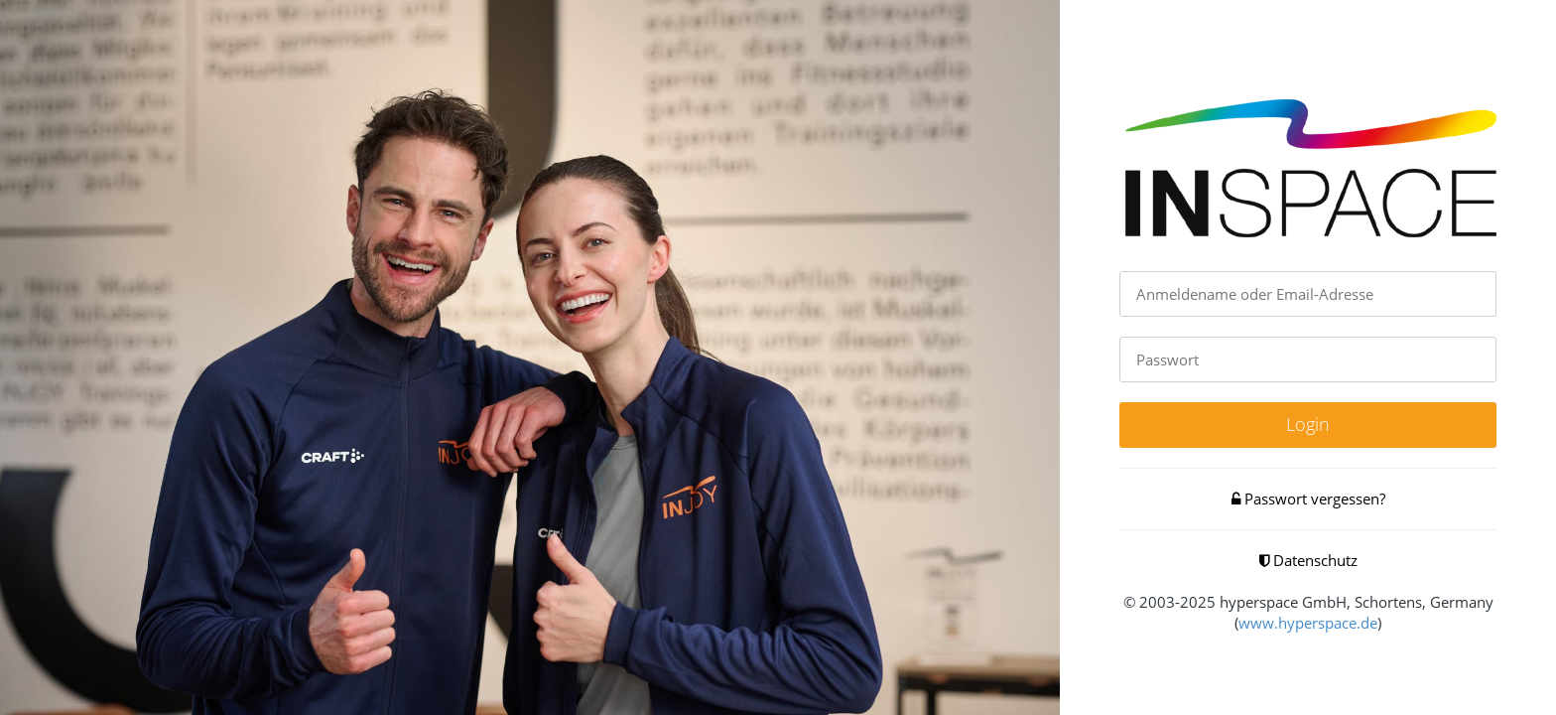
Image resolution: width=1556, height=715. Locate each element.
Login (1308, 424)
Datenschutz (1308, 560)
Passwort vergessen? (1308, 498)
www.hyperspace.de (1307, 623)
